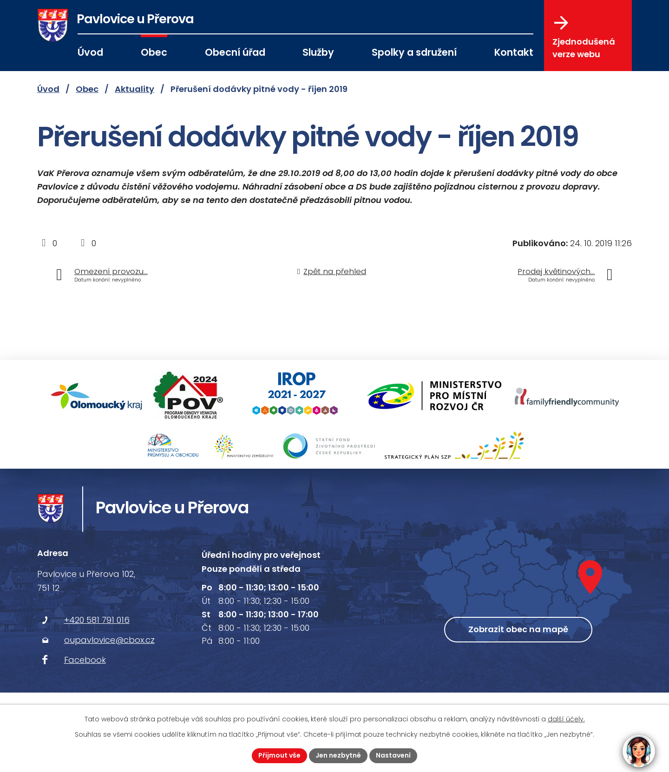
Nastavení (393, 755)
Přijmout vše (279, 755)
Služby (318, 52)
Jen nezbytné (338, 755)
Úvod (90, 52)
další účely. (566, 719)
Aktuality (134, 89)
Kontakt (513, 52)
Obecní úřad (235, 52)
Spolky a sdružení (414, 52)
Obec (154, 52)
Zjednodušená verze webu (583, 37)
